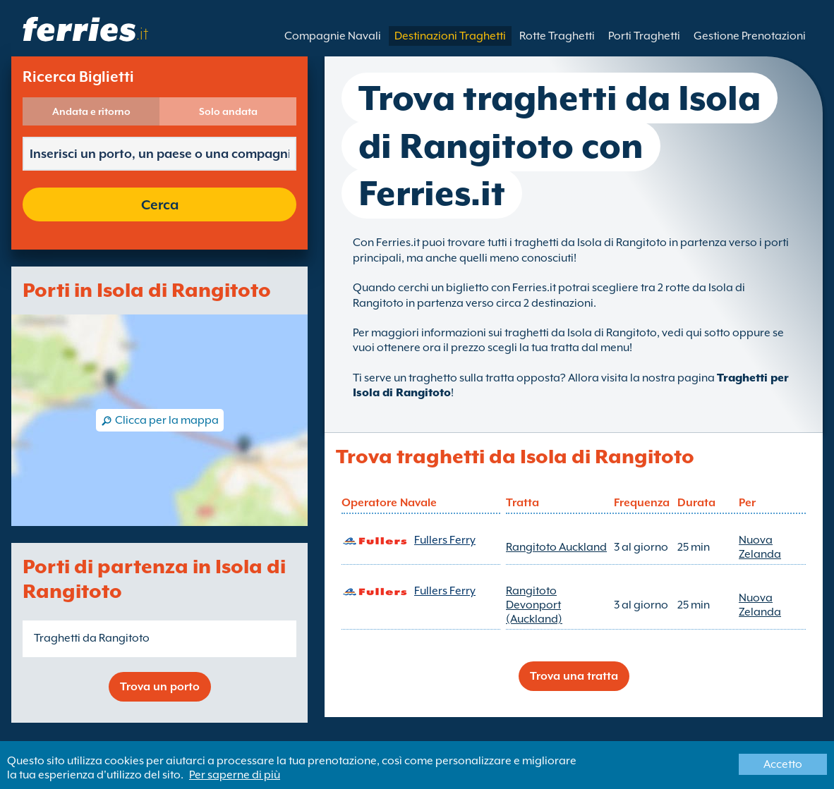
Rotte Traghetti (557, 36)
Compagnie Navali (332, 36)
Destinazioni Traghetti (450, 36)
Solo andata (228, 111)
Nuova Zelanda (760, 547)
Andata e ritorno (91, 111)
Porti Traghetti (644, 36)
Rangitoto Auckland (556, 547)
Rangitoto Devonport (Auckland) (534, 605)
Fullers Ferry (445, 540)
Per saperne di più (234, 775)
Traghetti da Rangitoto (92, 638)
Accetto (782, 764)
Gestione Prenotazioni (750, 36)
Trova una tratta (574, 676)
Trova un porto (160, 686)
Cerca (160, 204)
